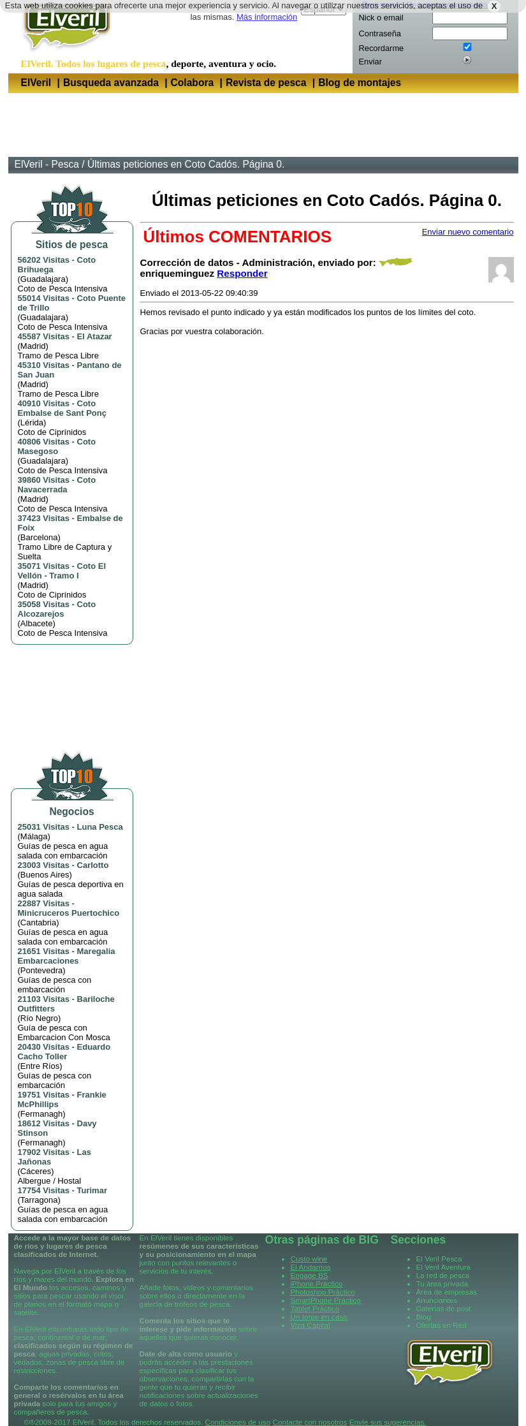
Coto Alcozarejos (57, 609)
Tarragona (39, 1200)
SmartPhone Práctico (326, 1300)
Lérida (31, 422)
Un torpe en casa (319, 1316)
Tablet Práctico (315, 1308)
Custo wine (309, 1258)
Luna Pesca (100, 827)
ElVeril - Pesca (47, 164)
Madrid (33, 346)
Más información (267, 17)
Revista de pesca (266, 82)
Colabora (192, 82)
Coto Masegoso (57, 446)
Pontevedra (41, 970)
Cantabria (38, 922)
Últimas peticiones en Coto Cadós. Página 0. (185, 164)
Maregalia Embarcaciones (66, 956)
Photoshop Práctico (323, 1292)
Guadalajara (43, 279)
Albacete (36, 623)
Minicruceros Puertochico (69, 913)
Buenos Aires (44, 874)
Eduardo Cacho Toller (64, 1051)
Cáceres (35, 1171)
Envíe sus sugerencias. (388, 1422)
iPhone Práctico (317, 1283)
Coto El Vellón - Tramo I (62, 570)
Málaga (34, 836)
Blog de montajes (359, 82)
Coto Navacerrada (57, 484)
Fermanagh (41, 1114)
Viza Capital (310, 1325)
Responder (242, 273)
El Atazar (94, 336)
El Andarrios (311, 1267)
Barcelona (39, 537)
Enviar (370, 61)
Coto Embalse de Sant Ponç (62, 408)
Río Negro (39, 1018)
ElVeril (36, 82)
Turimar (92, 1190)
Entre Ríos (39, 1066)
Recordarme (381, 48)
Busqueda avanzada (111, 82)
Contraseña (380, 33)
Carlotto (93, 865)
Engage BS (309, 1275)
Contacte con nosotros (309, 1422)
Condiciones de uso (238, 1422)
